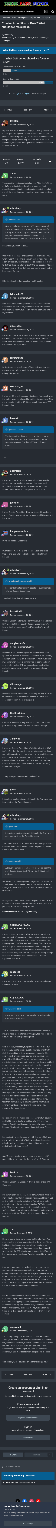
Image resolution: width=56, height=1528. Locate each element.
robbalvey (8, 35)
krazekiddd (16, 611)
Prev (9, 110)
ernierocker (16, 326)
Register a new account (28, 1417)
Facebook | (28, 18)
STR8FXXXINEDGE (20, 924)
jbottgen (14, 502)
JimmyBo (15, 738)
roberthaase (16, 357)
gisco (13, 789)
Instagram (46, 18)
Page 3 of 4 (28, 110)
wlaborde (15, 972)
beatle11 (15, 418)
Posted (22, 125)
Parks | (14, 18)
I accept (28, 1523)
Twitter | (20, 18)
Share (13, 1455)
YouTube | (37, 18)
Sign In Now (28, 1437)
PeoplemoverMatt (19, 531)
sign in (18, 93)
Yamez (13, 173)
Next (46, 110)
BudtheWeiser (17, 713)
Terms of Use (9, 1509)
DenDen (14, 121)
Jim (12, 1229)
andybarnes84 (17, 643)
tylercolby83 (16, 294)
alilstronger (16, 684)
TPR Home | (6, 18)
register (27, 93)
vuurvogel (15, 1327)
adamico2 (15, 471)
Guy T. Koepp (17, 997)
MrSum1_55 (16, 386)
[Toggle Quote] (6, 219)
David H (14, 1172)
